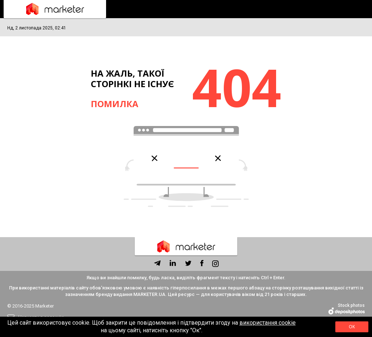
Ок (352, 326)
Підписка (361, 9)
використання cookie (267, 322)
